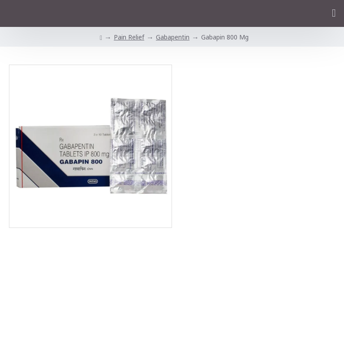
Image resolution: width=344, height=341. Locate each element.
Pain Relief (129, 37)
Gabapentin (172, 37)
